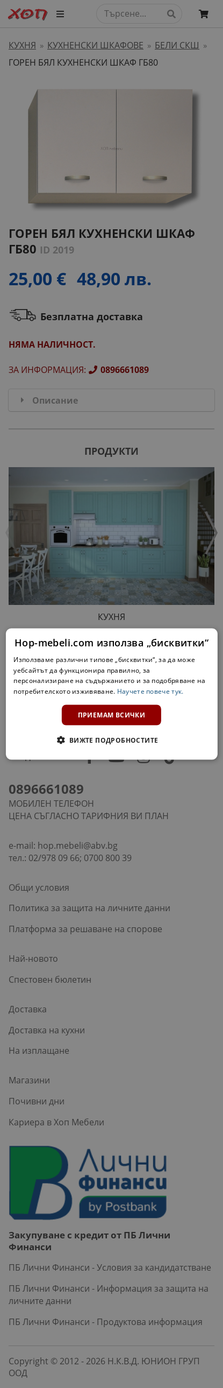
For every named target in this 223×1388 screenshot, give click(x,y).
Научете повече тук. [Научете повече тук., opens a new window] (150, 691)
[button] (111, 740)
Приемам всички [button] (112, 715)
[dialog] (111, 694)
